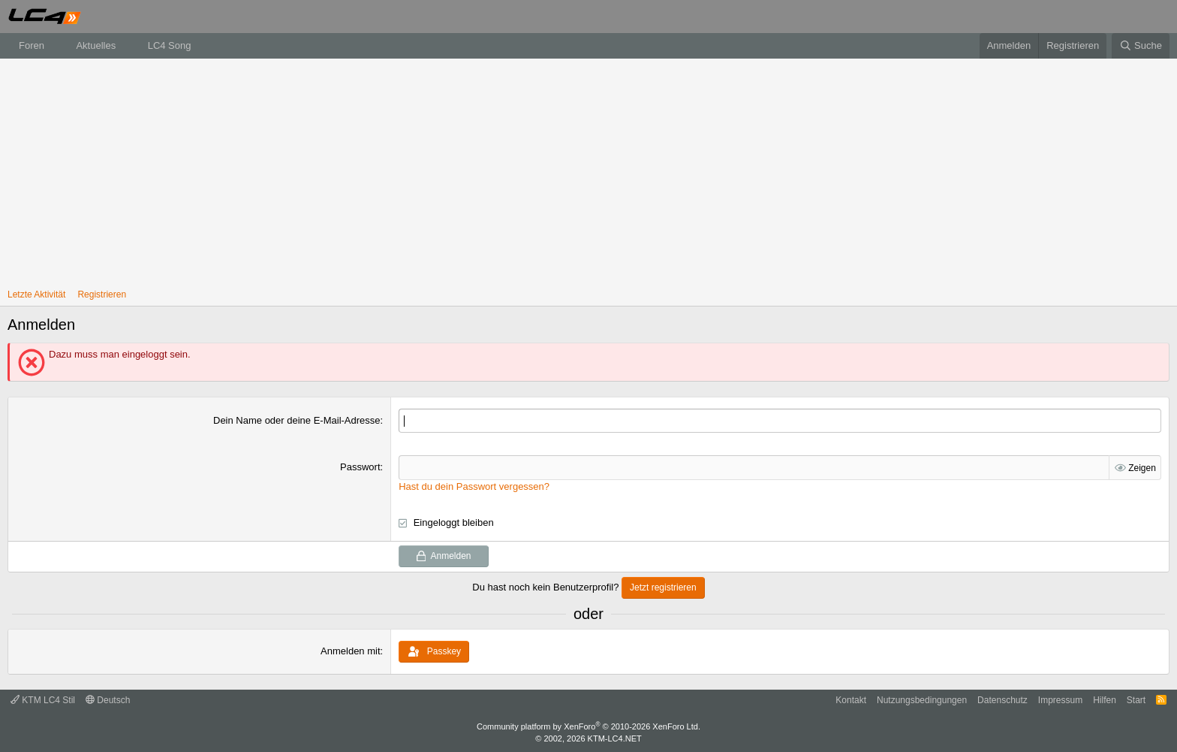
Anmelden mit (350, 650)
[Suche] (1140, 46)
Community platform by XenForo (588, 726)
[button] (55, 46)
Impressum (1060, 699)
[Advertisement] (588, 171)
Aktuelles (96, 45)
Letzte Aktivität (36, 294)
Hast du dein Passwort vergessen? (474, 485)
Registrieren (101, 294)
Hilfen (1104, 699)
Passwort (360, 467)
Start (1136, 699)
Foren (31, 45)
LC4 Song (169, 45)
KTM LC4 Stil (43, 699)
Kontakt (850, 699)
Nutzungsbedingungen (922, 699)
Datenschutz (1002, 699)
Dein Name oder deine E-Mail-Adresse (297, 420)
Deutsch (108, 699)
